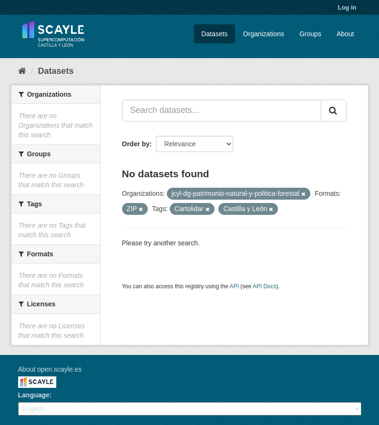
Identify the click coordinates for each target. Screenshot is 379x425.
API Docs (265, 286)
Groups (310, 34)
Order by (136, 144)
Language (34, 395)
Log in (347, 7)
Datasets (214, 34)
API (234, 286)
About (345, 34)
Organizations (263, 34)
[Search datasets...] (221, 110)
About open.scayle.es (50, 369)
